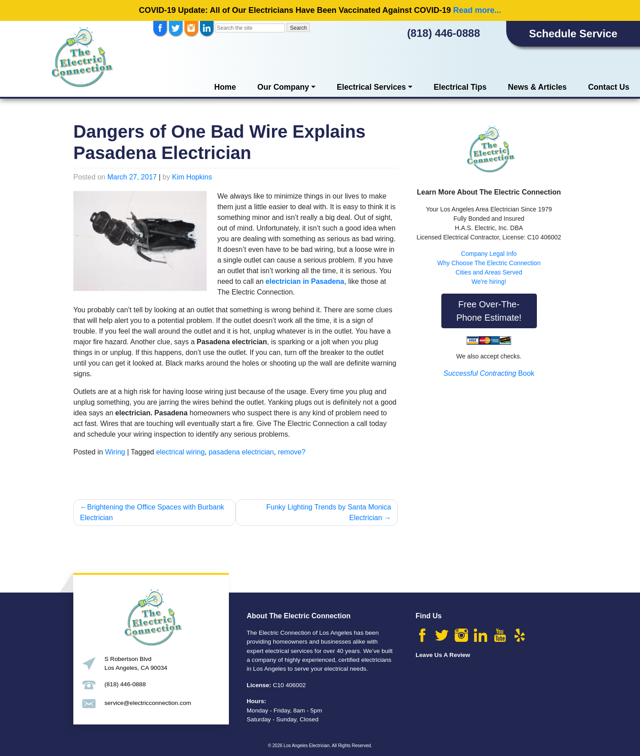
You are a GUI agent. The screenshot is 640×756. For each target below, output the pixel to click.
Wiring (115, 452)
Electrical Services (371, 87)
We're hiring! (489, 281)
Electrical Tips (460, 87)
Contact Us (608, 87)
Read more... (477, 10)
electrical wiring (180, 452)
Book (489, 373)
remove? (291, 452)
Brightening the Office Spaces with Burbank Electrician (152, 512)
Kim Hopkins (192, 177)
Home (225, 87)
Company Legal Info (488, 253)
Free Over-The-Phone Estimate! (489, 310)
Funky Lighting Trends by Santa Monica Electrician (328, 512)
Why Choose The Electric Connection (488, 263)
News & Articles (537, 87)
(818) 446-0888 (443, 33)
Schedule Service (573, 34)
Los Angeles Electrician (306, 745)
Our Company (283, 87)
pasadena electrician (241, 452)
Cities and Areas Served (489, 272)
